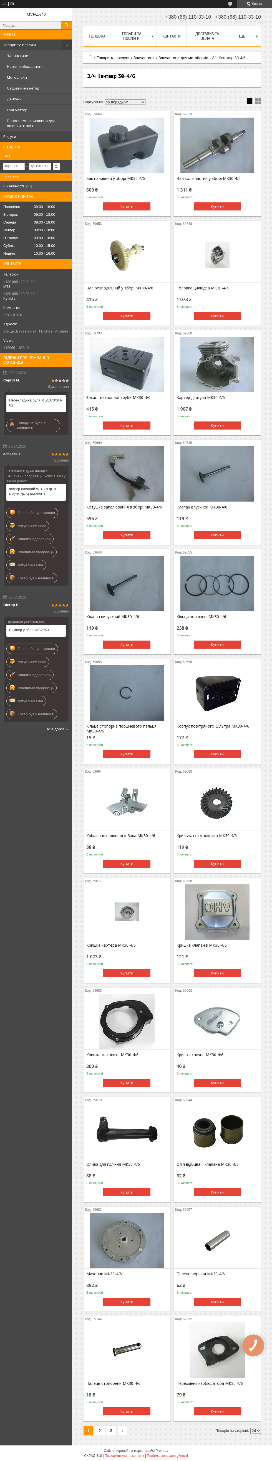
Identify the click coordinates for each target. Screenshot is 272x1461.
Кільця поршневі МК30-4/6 (201, 616)
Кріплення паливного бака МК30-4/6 (120, 835)
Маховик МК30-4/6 (104, 1273)
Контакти (171, 36)
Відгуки (9, 136)
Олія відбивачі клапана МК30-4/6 (208, 1164)
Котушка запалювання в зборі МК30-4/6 (124, 507)
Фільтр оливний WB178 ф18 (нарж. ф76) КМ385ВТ (32, 491)
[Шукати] (66, 25)
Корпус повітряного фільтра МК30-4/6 (213, 726)
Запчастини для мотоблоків (183, 58)
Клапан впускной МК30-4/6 (202, 507)
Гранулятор (17, 109)
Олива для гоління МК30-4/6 (113, 1164)
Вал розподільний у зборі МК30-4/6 (119, 288)
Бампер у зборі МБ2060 (29, 630)
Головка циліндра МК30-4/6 (203, 288)
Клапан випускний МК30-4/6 (112, 616)
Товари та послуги (19, 44)
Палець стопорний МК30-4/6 (113, 1383)
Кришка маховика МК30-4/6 (112, 1054)
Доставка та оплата (207, 36)
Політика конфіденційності (167, 1456)
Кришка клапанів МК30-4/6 (202, 945)
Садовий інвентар (23, 88)
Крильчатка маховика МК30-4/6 (207, 835)
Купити (126, 206)
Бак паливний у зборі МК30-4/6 (115, 178)
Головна (97, 36)
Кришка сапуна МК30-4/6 (200, 1054)
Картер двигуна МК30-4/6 (201, 397)
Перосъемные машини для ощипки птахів (31, 123)
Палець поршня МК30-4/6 (201, 1273)
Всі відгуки (55, 728)
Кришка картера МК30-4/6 (111, 945)
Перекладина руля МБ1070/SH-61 (35, 402)
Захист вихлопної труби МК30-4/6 (118, 397)
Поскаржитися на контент (124, 1456)
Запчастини (17, 55)
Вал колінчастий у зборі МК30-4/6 (209, 178)
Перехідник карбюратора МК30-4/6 (210, 1383)
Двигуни (14, 98)
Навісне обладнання (25, 66)
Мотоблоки (17, 77)
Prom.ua (162, 1451)
